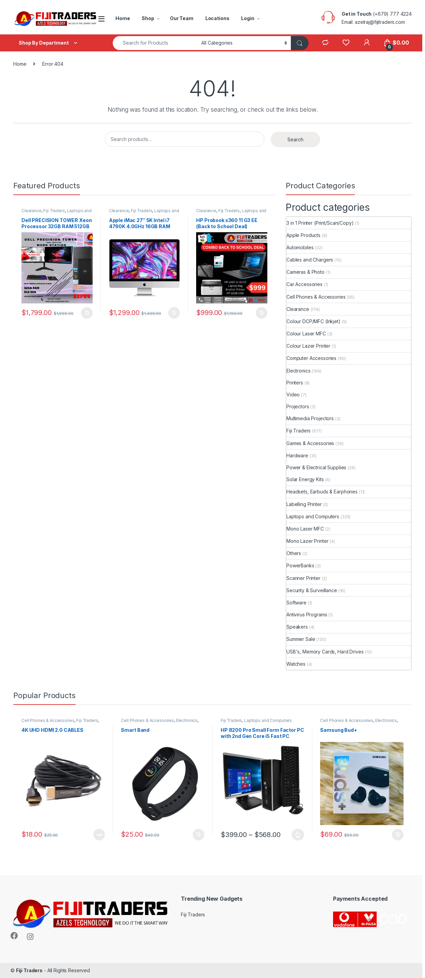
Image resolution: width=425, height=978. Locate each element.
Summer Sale (300, 639)
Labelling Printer (304, 504)
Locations (217, 18)
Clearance (31, 210)
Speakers (297, 627)
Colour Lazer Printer (308, 346)
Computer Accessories (311, 358)
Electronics (298, 371)
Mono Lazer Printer (307, 541)
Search (295, 139)
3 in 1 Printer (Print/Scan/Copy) (320, 223)
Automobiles (299, 247)
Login (247, 18)
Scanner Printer (303, 578)
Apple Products (303, 235)
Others (293, 553)
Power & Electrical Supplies (316, 467)
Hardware (297, 455)
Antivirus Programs (306, 614)
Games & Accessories (310, 443)
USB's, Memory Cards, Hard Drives (325, 651)
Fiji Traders (54, 210)
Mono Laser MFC (305, 529)
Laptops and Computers (312, 516)
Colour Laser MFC (306, 333)
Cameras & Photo (305, 272)
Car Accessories (304, 284)
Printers (294, 382)
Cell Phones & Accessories (316, 297)
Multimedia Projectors (310, 418)
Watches (295, 664)
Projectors (297, 406)
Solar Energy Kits (305, 479)
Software (296, 602)
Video (293, 394)
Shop (148, 18)
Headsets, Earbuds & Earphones (322, 491)
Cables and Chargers (309, 260)
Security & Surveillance (311, 590)
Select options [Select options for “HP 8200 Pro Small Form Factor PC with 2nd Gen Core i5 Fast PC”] (298, 834)
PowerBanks (300, 565)
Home (122, 18)
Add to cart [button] (87, 313)
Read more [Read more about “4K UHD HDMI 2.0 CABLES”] (99, 834)
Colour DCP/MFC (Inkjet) (313, 321)
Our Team (181, 18)
